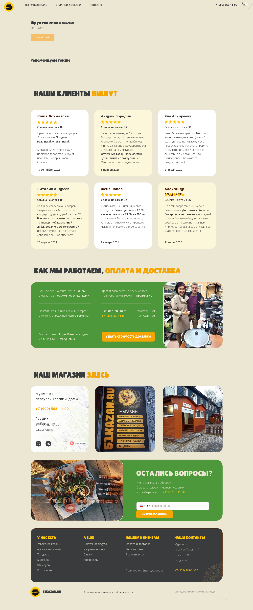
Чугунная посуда (94, 549)
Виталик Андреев (53, 189)
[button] (128, 337)
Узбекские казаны (49, 544)
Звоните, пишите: (114, 311)
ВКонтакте (143, 316)
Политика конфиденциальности (145, 570)
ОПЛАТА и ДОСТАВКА (68, 4)
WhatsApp (143, 311)
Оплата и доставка (138, 544)
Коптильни (44, 570)
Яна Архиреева (178, 116)
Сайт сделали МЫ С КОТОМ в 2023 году (195, 591)
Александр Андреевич (175, 191)
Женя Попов (112, 189)
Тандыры (43, 554)
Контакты (96, 4)
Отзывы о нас (134, 549)
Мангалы (43, 560)
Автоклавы (91, 560)
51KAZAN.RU (52, 591)
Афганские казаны (49, 549)
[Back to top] (4, 605)
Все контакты (135, 554)
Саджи (88, 554)
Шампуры (43, 565)
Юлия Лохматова (53, 116)
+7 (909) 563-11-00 (225, 4)
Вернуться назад (36, 4)
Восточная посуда (95, 544)
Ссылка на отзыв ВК (114, 200)
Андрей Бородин (116, 116)
